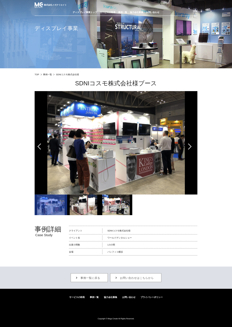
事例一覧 (47, 74)
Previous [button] (42, 146)
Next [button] (190, 146)
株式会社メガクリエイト (51, 5)
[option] (116, 142)
